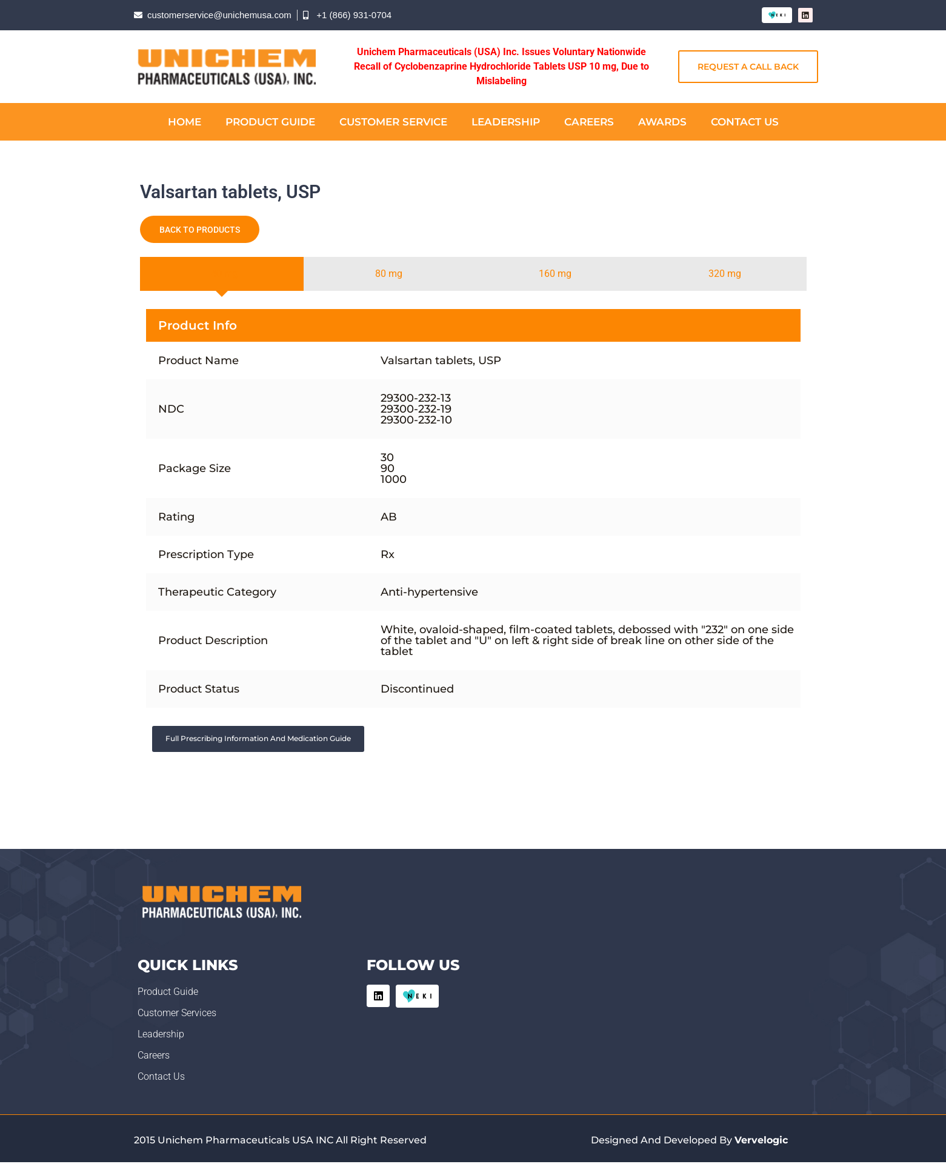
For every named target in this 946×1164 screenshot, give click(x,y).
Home (184, 122)
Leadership (505, 122)
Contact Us (745, 122)
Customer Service (393, 122)
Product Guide (270, 122)
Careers (589, 122)
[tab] (222, 274)
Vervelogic (761, 1141)
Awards (662, 122)
